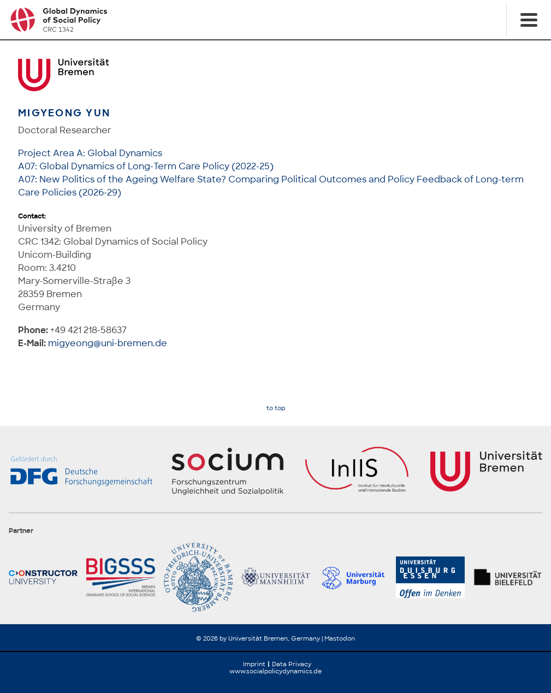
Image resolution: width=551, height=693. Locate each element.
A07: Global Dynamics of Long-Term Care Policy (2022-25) (146, 166)
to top (275, 408)
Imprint (254, 664)
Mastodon (339, 638)
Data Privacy (291, 664)
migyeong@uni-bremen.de (107, 343)
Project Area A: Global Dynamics (90, 153)
